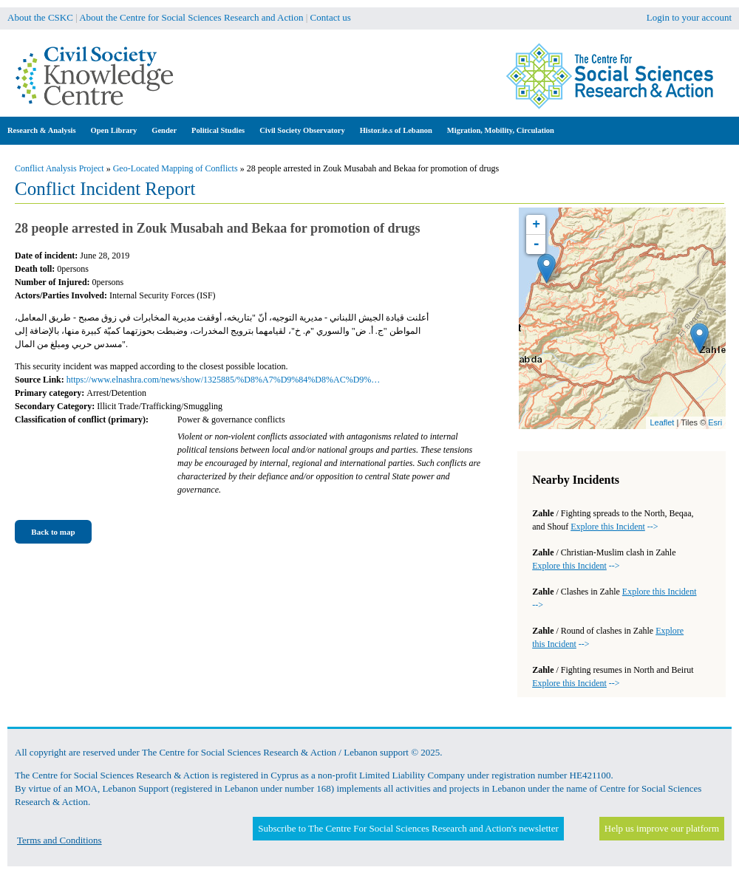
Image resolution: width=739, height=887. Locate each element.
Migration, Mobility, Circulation (500, 130)
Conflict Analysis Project (59, 168)
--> (614, 526)
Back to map (53, 531)
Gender (164, 130)
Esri (715, 422)
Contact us (330, 17)
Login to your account (689, 17)
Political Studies (218, 130)
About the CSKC (40, 17)
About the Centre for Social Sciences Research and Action (191, 17)
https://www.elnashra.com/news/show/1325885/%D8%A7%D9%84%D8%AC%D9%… (224, 379)
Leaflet (662, 422)
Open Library (114, 130)
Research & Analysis (41, 130)
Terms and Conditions (59, 840)
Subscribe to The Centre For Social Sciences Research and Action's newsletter (408, 828)
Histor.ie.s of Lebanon (396, 130)
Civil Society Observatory (301, 130)
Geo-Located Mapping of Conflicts (175, 168)
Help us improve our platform (662, 828)
